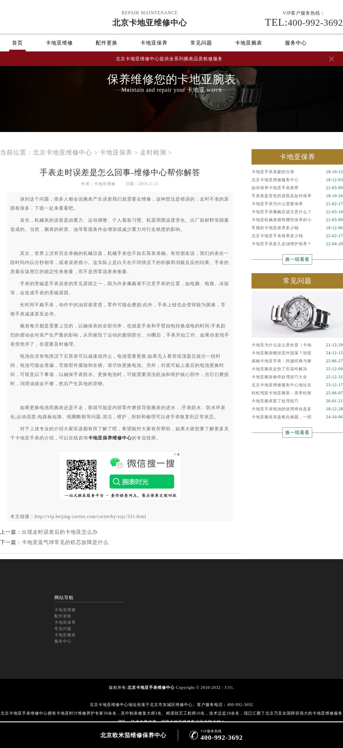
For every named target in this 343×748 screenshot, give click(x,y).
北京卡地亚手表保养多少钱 (297, 236)
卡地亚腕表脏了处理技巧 (297, 401)
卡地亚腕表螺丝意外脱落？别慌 (297, 353)
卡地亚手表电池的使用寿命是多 (297, 409)
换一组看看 (297, 259)
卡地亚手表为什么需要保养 (297, 204)
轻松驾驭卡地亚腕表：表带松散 (297, 393)
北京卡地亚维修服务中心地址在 (297, 385)
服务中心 (296, 43)
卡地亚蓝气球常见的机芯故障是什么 (65, 542)
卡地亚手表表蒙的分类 (297, 172)
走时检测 (153, 152)
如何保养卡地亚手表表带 (297, 188)
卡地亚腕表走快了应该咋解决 (297, 369)
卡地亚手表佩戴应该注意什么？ (297, 212)
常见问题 (201, 43)
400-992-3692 (304, 22)
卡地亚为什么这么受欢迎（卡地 (297, 345)
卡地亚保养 (153, 43)
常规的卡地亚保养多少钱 (297, 228)
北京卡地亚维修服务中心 (297, 180)
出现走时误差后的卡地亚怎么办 (60, 532)
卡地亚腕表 (248, 43)
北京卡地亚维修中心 (149, 22)
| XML (227, 687)
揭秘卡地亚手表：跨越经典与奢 (297, 361)
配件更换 (106, 43)
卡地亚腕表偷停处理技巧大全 (297, 377)
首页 (17, 43)
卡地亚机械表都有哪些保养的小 (297, 220)
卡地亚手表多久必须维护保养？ (297, 244)
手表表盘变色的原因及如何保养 (297, 196)
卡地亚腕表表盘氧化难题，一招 (297, 417)
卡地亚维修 (59, 43)
